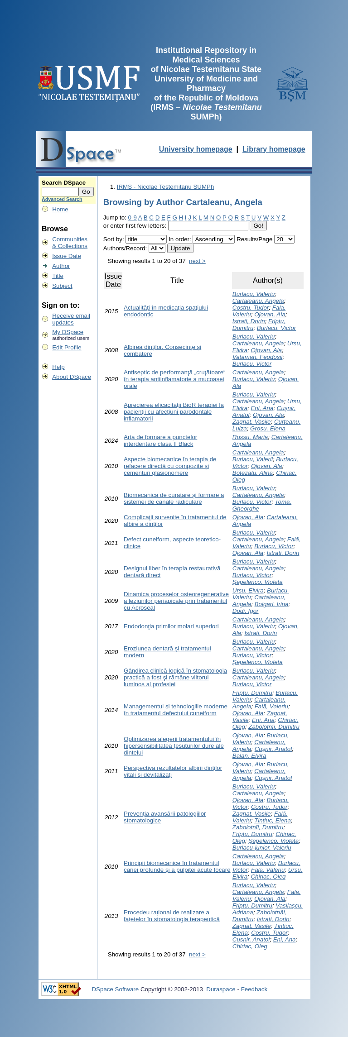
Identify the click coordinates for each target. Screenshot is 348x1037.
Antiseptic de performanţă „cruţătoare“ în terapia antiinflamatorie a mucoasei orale (174, 379)
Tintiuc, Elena (272, 820)
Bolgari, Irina (272, 604)
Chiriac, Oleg (268, 876)
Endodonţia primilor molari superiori (171, 626)
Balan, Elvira (249, 755)
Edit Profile (66, 347)
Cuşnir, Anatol (273, 748)
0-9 (132, 217)
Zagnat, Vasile (251, 421)
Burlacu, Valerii (252, 459)
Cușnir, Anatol (251, 939)
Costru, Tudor (250, 307)
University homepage (195, 149)
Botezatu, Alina (252, 472)
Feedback (254, 989)
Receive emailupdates (71, 319)
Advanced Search (62, 199)
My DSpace (67, 332)
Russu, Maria (250, 437)
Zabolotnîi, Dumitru (274, 726)
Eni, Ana (262, 408)
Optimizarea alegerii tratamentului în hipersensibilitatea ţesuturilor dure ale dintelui (174, 746)
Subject (62, 285)
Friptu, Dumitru (252, 692)
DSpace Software (115, 989)
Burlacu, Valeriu (253, 294)
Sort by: (113, 239)
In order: (180, 239)
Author (61, 266)
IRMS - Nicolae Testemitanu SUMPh (165, 186)
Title (57, 275)
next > (197, 261)
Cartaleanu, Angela (258, 300)
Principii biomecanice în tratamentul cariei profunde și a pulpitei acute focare (177, 866)
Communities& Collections (69, 242)
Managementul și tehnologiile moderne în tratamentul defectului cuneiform (175, 710)
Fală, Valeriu (271, 706)
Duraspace (220, 989)
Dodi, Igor (245, 610)
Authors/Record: (125, 248)
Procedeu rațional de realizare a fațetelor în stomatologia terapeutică (172, 915)
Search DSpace (64, 182)
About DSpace (71, 376)
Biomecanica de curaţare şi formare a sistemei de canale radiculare (174, 498)
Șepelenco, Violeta (257, 581)
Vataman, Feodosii (257, 357)
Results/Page (254, 239)
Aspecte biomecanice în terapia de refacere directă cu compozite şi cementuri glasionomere (170, 466)
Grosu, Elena (267, 428)
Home (60, 209)
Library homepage (273, 149)
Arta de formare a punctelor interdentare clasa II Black (160, 440)
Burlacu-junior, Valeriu (261, 847)
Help (58, 366)
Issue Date (66, 256)
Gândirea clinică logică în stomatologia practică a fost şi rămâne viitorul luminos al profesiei (175, 677)
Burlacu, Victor (276, 328)
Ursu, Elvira (248, 590)
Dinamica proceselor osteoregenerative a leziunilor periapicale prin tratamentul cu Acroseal (176, 601)
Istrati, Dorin (248, 321)
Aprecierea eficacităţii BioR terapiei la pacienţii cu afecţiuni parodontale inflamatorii (174, 411)
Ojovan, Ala (269, 314)
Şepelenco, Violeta (273, 840)
